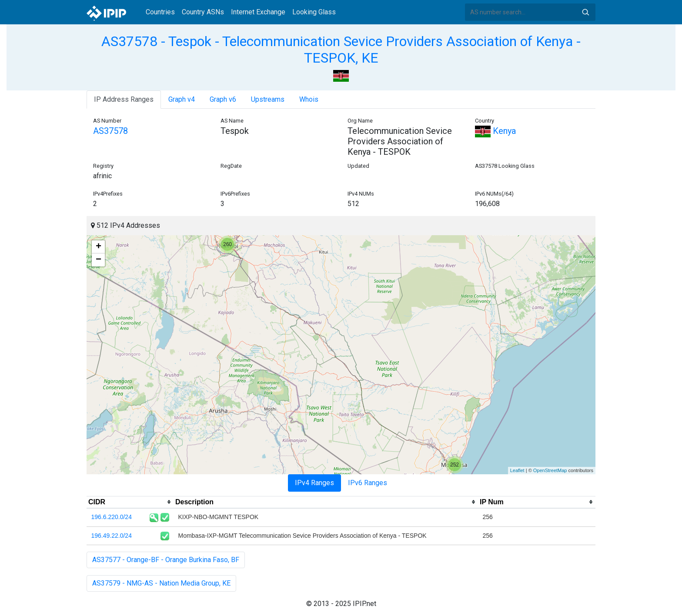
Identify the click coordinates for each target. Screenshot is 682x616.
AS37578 (110, 131)
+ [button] (98, 246)
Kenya (495, 131)
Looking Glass (314, 12)
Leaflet (517, 470)
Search (585, 12)
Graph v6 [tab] (223, 99)
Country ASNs (203, 12)
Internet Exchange (258, 12)
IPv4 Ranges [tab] (314, 483)
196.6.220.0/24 (111, 516)
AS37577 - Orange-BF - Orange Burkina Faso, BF (165, 560)
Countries (160, 12)
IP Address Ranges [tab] (124, 99)
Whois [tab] (308, 99)
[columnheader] (130, 502)
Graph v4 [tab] (181, 99)
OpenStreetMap (550, 470)
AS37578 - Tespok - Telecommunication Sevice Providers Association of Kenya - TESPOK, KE (341, 49)
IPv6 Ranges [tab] (367, 483)
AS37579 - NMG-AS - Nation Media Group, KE (161, 583)
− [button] (98, 259)
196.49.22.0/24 (111, 535)
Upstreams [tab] (267, 99)
